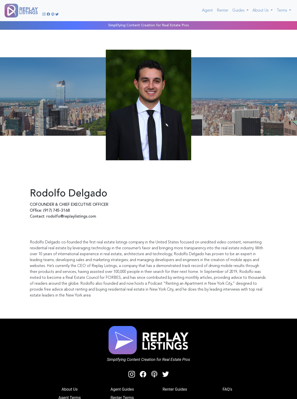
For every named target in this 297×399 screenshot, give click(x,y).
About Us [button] (261, 11)
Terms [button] (282, 11)
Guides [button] (239, 11)
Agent (208, 10)
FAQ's (227, 389)
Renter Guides (175, 389)
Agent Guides (122, 389)
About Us (70, 389)
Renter (222, 11)
